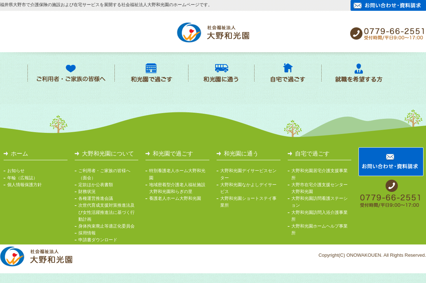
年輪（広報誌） (22, 177)
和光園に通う (241, 154)
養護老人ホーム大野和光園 (175, 198)
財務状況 (87, 191)
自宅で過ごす (312, 154)
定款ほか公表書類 (95, 184)
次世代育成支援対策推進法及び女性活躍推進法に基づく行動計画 (106, 212)
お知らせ (16, 170)
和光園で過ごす (173, 154)
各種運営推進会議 (95, 198)
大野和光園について (108, 154)
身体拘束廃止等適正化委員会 (106, 226)
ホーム (19, 154)
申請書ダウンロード (97, 239)
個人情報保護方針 (24, 184)
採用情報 (87, 232)
